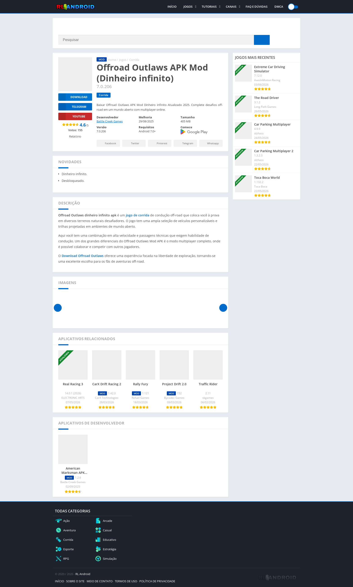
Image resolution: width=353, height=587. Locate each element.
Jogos (122, 60)
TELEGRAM (72, 106)
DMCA (278, 7)
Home (112, 60)
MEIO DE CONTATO (100, 581)
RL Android (82, 574)
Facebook (107, 143)
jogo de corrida (137, 215)
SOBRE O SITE (75, 581)
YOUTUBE (71, 116)
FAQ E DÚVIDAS (256, 7)
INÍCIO (171, 7)
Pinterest (159, 143)
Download (72, 97)
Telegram (184, 143)
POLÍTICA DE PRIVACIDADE (157, 581)
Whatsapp (210, 143)
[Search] (164, 40)
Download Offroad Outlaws (83, 256)
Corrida (134, 60)
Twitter (132, 143)
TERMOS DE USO (126, 581)
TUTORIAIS (209, 7)
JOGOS (187, 7)
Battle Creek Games (110, 121)
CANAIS (231, 7)
